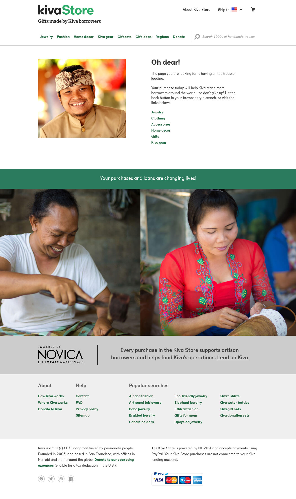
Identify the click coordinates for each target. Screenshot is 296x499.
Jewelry (46, 37)
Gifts (155, 137)
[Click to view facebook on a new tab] (72, 479)
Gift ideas (143, 37)
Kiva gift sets (230, 409)
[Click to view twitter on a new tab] (53, 479)
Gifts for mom (185, 415)
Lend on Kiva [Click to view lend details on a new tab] (232, 358)
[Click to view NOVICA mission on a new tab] (60, 355)
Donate (179, 37)
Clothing (158, 118)
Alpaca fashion (141, 396)
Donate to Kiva (50, 409)
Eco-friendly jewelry (190, 396)
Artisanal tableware (145, 403)
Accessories (161, 124)
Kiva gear (106, 37)
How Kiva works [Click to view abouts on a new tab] (51, 396)
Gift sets (124, 37)
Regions (162, 37)
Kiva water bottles (234, 403)
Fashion (63, 37)
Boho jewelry (139, 409)
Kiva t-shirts (230, 396)
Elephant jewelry (188, 403)
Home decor (84, 37)
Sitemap (83, 415)
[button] (197, 38)
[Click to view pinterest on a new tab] (43, 479)
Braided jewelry (142, 415)
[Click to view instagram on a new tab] (63, 479)
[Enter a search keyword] (224, 37)
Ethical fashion (186, 409)
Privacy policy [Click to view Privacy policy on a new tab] (87, 409)
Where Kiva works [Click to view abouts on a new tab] (53, 403)
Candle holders (141, 422)
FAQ (79, 403)
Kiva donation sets (235, 415)
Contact (82, 396)
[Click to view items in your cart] (252, 10)
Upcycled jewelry (188, 422)
